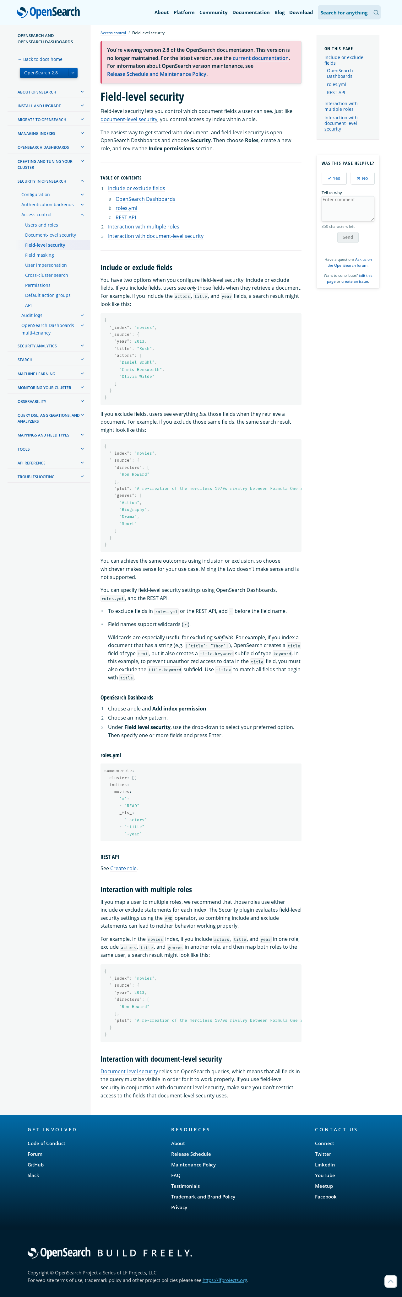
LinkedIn (325, 1164)
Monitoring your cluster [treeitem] (44, 387)
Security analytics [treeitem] (37, 346)
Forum (35, 1154)
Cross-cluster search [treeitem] (46, 275)
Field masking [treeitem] (39, 255)
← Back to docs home (40, 59)
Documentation (251, 12)
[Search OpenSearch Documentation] (349, 12)
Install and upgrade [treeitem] (39, 106)
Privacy (179, 1207)
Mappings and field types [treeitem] (43, 435)
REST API (126, 217)
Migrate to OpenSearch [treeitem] (42, 119)
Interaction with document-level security (156, 236)
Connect (324, 1143)
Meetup (324, 1186)
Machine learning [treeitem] (36, 374)
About (162, 12)
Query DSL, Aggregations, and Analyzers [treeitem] (49, 418)
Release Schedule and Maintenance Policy (156, 74)
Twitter (323, 1154)
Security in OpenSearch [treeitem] (42, 181)
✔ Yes (334, 178)
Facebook (326, 1196)
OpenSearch (50, 13)
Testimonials (185, 1186)
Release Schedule (191, 1154)
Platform (184, 12)
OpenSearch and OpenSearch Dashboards (45, 39)
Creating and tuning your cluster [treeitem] (45, 164)
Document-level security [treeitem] (50, 235)
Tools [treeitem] (24, 449)
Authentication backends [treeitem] (47, 204)
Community (213, 12)
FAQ (176, 1175)
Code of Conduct (46, 1143)
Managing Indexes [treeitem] (36, 133)
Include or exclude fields (136, 188)
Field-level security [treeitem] (45, 245)
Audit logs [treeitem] (31, 315)
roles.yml (126, 208)
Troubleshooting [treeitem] (36, 477)
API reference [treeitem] (32, 463)
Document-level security (129, 1071)
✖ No (362, 178)
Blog (279, 12)
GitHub (36, 1164)
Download (301, 12)
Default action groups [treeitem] (48, 295)
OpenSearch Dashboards (145, 199)
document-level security (128, 119)
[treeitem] (82, 92)
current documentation (261, 58)
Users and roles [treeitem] (41, 225)
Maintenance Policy (193, 1164)
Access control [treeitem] (36, 214)
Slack (33, 1175)
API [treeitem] (28, 305)
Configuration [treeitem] (35, 194)
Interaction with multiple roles (143, 226)
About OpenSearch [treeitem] (37, 92)
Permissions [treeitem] (38, 285)
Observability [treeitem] (32, 401)
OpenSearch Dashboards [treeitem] (43, 147)
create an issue (354, 281)
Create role (123, 868)
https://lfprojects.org (225, 1280)
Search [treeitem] (25, 359)
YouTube (325, 1175)
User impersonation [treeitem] (46, 265)
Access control (113, 32)
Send (348, 237)
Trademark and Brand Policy (203, 1196)
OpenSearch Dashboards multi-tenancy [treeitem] (47, 329)
